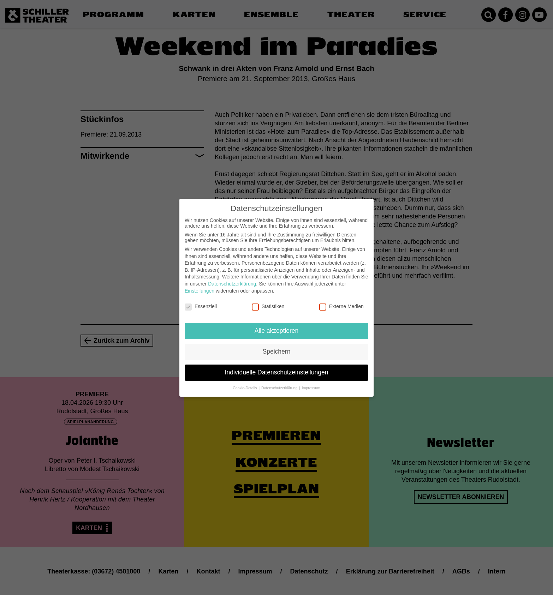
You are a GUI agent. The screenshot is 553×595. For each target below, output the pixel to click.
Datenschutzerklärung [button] (279, 382)
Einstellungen (199, 285)
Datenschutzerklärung (232, 278)
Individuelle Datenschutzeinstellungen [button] (276, 366)
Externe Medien (341, 300)
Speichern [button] (277, 345)
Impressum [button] (311, 382)
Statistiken (268, 300)
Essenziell (201, 300)
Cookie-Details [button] (245, 382)
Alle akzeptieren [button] (277, 325)
